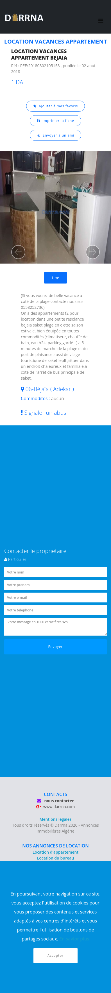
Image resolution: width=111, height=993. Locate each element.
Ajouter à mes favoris (55, 106)
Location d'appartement (55, 852)
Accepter (55, 955)
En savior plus (74, 939)
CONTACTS (55, 794)
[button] (18, 252)
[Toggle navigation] (101, 17)
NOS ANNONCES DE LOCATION (55, 846)
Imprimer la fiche (55, 120)
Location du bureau (55, 858)
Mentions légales (56, 819)
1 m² (55, 277)
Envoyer (55, 646)
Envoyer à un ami (55, 135)
